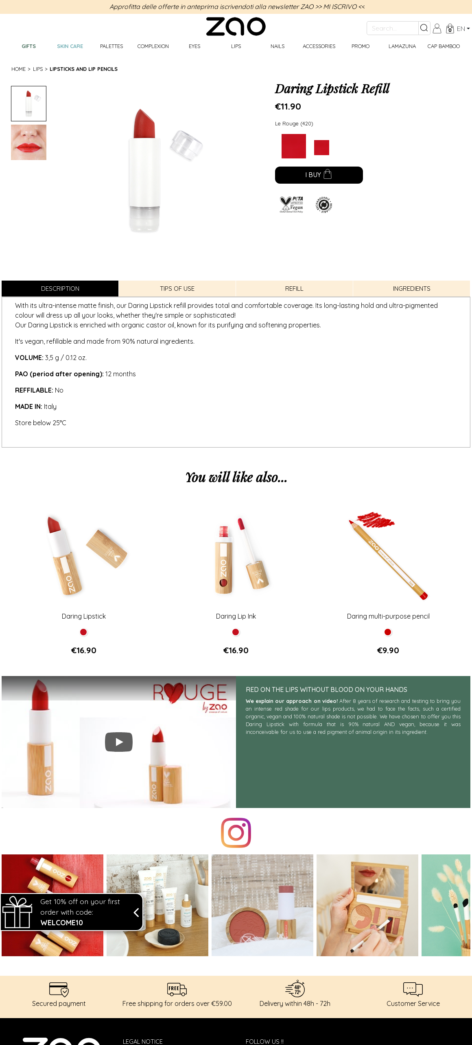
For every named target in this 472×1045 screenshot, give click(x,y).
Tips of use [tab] (177, 288)
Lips (236, 46)
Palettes (111, 46)
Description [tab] (60, 288)
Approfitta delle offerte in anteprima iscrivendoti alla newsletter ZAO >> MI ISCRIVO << (237, 6)
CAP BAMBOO (444, 46)
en (461, 28)
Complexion (153, 46)
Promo (360, 46)
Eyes (194, 46)
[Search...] (393, 28)
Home (18, 69)
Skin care (70, 46)
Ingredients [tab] (411, 288)
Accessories (319, 46)
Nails (277, 46)
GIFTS (29, 46)
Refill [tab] (294, 288)
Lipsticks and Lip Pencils (84, 69)
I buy (318, 175)
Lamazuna (402, 46)
